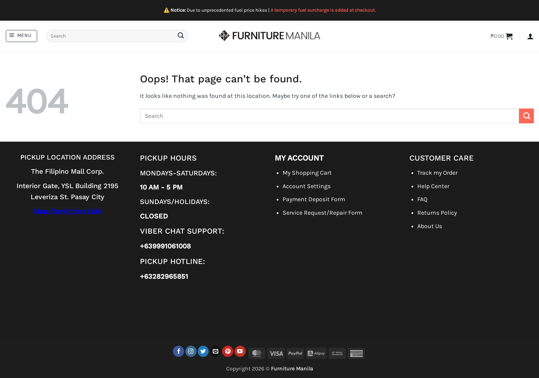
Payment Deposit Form (314, 199)
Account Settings (307, 186)
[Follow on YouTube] (240, 351)
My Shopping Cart (307, 172)
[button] (21, 36)
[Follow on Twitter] (203, 351)
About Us (429, 226)
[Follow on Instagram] (191, 351)
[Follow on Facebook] (178, 351)
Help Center (433, 186)
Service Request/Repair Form (322, 212)
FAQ (422, 199)
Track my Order (437, 172)
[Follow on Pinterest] (227, 351)
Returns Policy (437, 212)
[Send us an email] (215, 351)
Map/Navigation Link (67, 211)
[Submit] (180, 36)
